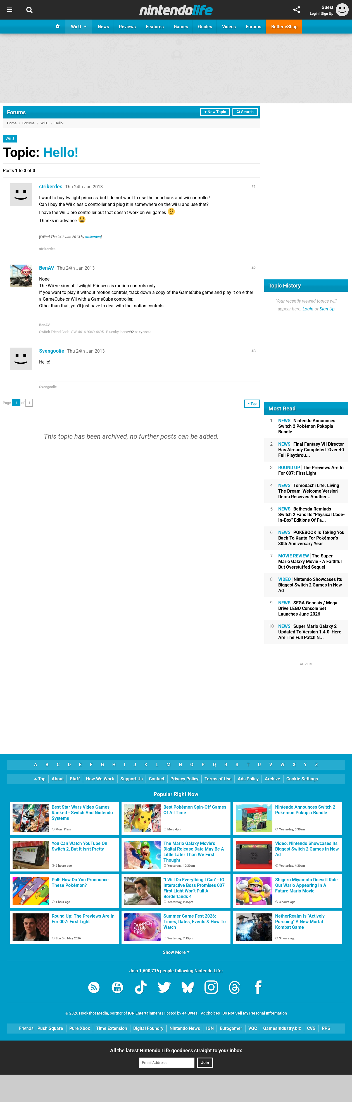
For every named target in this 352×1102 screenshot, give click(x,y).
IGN (210, 1028)
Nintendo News (185, 1028)
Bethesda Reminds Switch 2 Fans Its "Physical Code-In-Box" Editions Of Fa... (311, 514)
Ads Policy (248, 779)
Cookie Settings (302, 779)
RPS (326, 1028)
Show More (176, 952)
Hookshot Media (93, 1013)
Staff (75, 779)
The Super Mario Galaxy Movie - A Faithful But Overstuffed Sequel (310, 561)
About (58, 779)
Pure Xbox (79, 1028)
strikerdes (50, 186)
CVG (311, 1028)
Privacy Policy (184, 779)
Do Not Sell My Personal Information (254, 1013)
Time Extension (111, 1028)
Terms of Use (218, 779)
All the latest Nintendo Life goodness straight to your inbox (176, 1050)
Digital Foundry (148, 1028)
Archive (272, 779)
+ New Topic (215, 112)
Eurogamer (231, 1028)
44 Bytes (190, 1013)
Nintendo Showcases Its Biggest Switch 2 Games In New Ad (310, 585)
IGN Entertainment (144, 1013)
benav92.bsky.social (136, 332)
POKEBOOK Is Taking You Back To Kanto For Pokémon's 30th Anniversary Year (311, 538)
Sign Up (327, 13)
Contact (156, 779)
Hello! (60, 152)
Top (40, 779)
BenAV (46, 268)
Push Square (50, 1028)
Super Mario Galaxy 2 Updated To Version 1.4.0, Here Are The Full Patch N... (309, 632)
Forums (16, 112)
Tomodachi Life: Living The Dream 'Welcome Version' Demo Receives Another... (308, 491)
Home (11, 123)
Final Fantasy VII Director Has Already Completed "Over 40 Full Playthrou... (311, 449)
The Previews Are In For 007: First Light (311, 470)
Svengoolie (51, 351)
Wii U (45, 123)
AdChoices (210, 1013)
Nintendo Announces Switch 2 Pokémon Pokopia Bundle (306, 426)
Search (245, 112)
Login (314, 13)
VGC (252, 1028)
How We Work (100, 779)
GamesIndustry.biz (282, 1028)
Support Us (131, 779)
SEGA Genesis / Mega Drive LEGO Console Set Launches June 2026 (307, 608)
